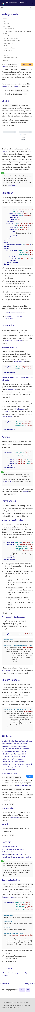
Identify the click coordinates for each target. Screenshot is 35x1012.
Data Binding (6, 26)
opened (6, 53)
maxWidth (14, 756)
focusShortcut (18, 751)
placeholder (6, 764)
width (13, 769)
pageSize (15, 762)
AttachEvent (6, 847)
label (24, 754)
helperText (5, 754)
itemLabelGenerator (18, 854)
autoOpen (5, 746)
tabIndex (18, 767)
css (9, 749)
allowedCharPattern (20, 744)
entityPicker (17, 87)
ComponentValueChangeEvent (12, 849)
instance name (15, 818)
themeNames (27, 767)
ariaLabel (29, 741)
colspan (4, 749)
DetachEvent (23, 852)
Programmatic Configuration (12, 41)
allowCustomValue (9, 48)
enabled (26, 749)
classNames (22, 746)
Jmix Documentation (9, 3)
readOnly (21, 764)
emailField (5, 984)
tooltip (24, 973)
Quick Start (6, 24)
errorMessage (7, 751)
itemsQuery (12, 973)
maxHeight (5, 756)
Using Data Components (13, 341)
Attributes (5, 45)
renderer (28, 857)
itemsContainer (8, 50)
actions (4, 973)
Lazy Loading (6, 36)
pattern (22, 762)
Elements (5, 60)
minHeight (5, 759)
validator (21, 857)
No (28, 990)
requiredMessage (8, 767)
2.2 (31, 7)
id (2, 741)
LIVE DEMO (27, 64)
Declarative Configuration (11, 38)
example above (11, 389)
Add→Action (7, 481)
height (26, 751)
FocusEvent (6, 854)
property (5, 411)
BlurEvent (14, 847)
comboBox (5, 87)
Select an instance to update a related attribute (17, 31)
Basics (4, 21)
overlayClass (6, 762)
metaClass (22, 756)
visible (8, 769)
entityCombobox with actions (15, 313)
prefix (19, 973)
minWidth (13, 759)
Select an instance (9, 28)
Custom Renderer (8, 43)
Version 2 (23, 2)
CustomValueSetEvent (10, 57)
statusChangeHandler (9, 857)
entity (4, 67)
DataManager (6, 671)
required (29, 764)
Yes (22, 990)
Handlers (5, 55)
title (3, 769)
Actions (5, 33)
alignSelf (7, 741)
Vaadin (30, 776)
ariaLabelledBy (7, 744)
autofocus (13, 746)
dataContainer (20, 409)
